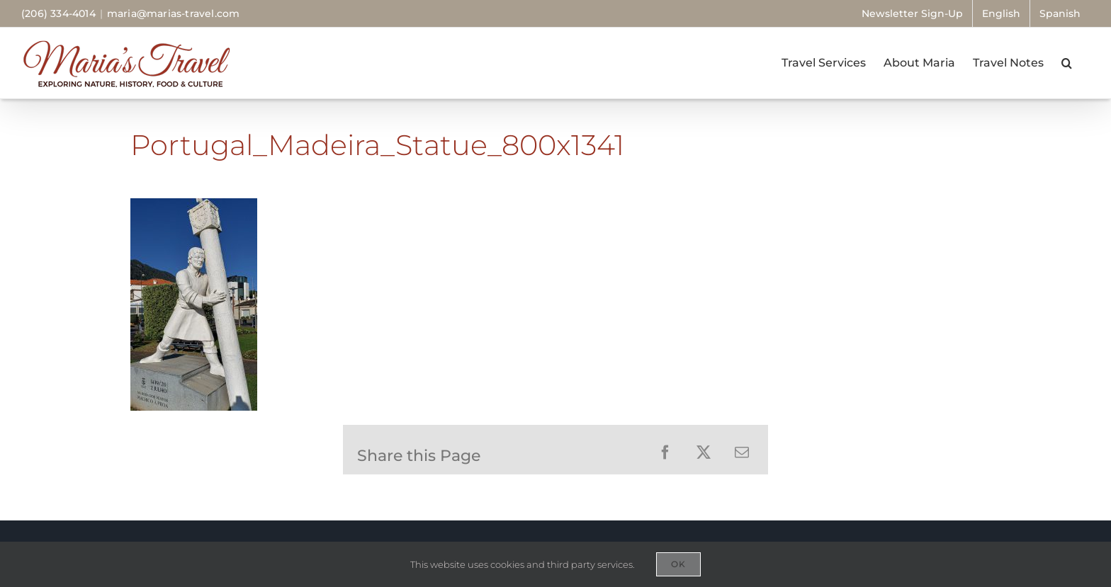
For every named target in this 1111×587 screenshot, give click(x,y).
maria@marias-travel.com (173, 13)
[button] (1066, 63)
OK (678, 564)
